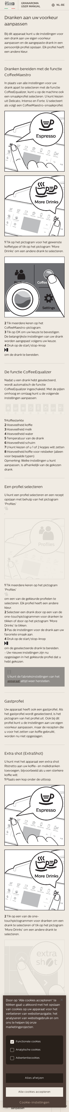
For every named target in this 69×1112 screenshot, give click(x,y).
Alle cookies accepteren (34, 1092)
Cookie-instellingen (34, 1102)
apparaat (13, 681)
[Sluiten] (62, 1000)
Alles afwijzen (34, 1078)
